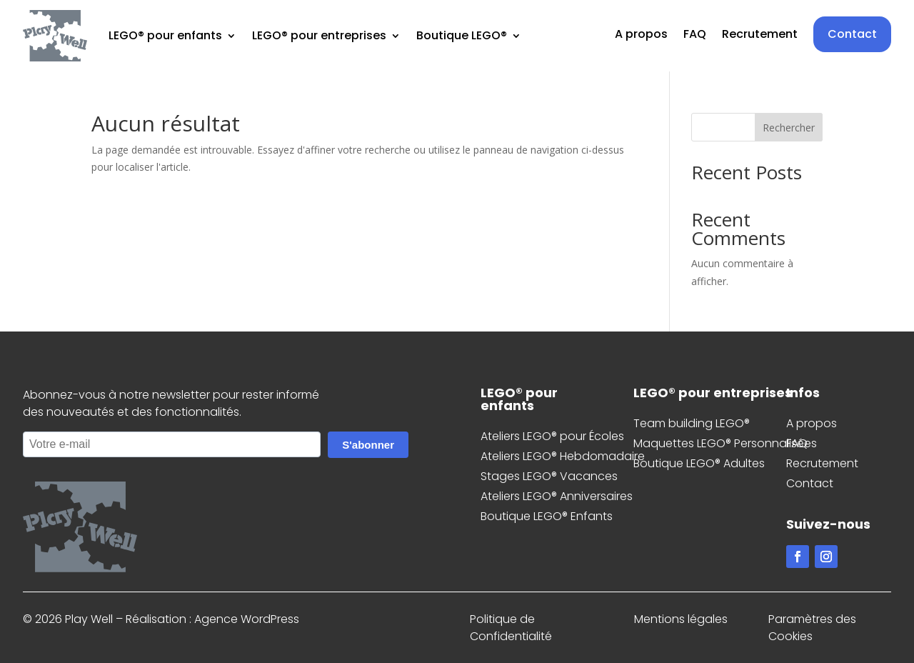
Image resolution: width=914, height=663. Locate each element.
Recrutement (760, 35)
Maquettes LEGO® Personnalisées (725, 443)
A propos (641, 35)
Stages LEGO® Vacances (549, 476)
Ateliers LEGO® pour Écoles (552, 436)
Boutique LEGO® (461, 35)
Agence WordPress (246, 619)
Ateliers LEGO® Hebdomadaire (563, 456)
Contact (852, 34)
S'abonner (368, 445)
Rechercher (789, 127)
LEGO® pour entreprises (319, 35)
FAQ (694, 35)
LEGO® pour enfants (165, 35)
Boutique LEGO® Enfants (547, 516)
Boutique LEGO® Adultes (699, 463)
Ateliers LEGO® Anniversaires (557, 496)
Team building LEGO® (691, 423)
